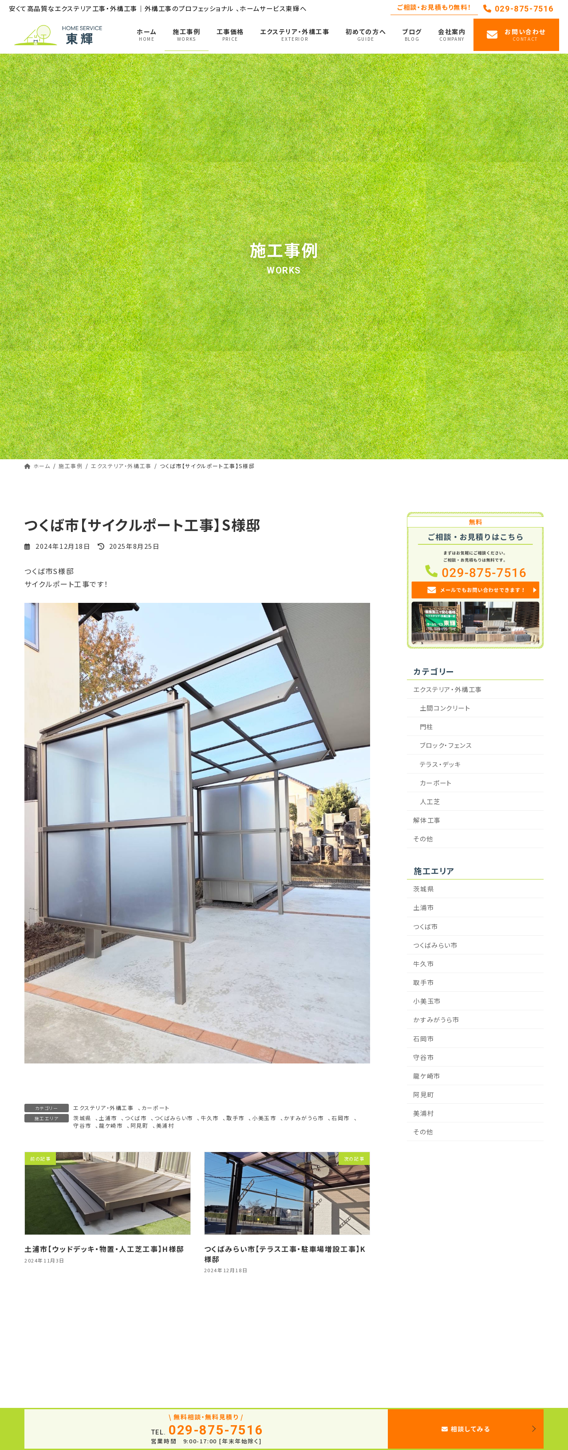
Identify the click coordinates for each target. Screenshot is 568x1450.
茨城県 (82, 1118)
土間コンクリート (445, 707)
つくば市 (135, 1118)
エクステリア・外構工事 (103, 1107)
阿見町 (139, 1125)
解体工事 (427, 820)
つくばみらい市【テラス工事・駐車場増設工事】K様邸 (285, 1253)
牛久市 (210, 1118)
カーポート (156, 1107)
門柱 (427, 726)
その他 (424, 839)
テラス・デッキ (440, 764)
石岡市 (340, 1118)
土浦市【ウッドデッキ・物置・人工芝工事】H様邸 (104, 1248)
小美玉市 (264, 1118)
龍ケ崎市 (110, 1125)
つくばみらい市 (173, 1118)
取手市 (235, 1118)
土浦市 (108, 1118)
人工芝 (430, 801)
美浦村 (165, 1125)
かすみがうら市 (304, 1118)
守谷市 (82, 1125)
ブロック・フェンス (446, 745)
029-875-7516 (518, 8)
